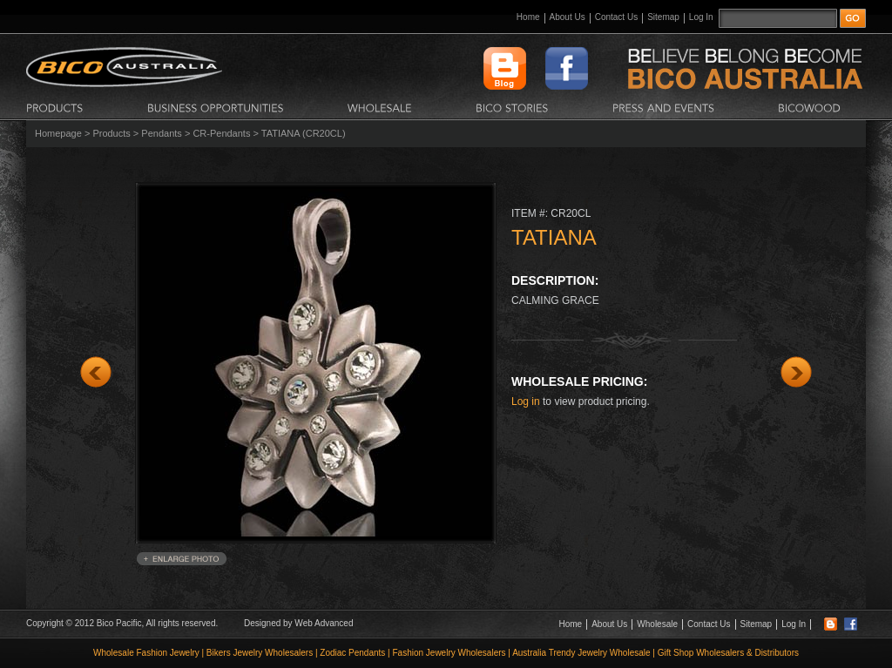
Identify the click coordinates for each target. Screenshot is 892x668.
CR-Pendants (221, 133)
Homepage (58, 133)
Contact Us (616, 17)
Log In (701, 17)
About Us (567, 17)
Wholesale (657, 624)
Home (528, 17)
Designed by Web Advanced (298, 623)
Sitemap (663, 17)
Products (111, 133)
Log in (525, 401)
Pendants (161, 133)
